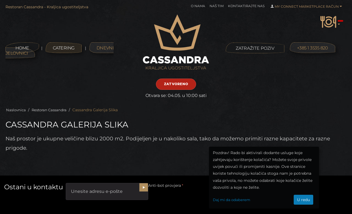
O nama (198, 6)
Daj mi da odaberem (231, 200)
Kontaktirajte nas (246, 6)
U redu (303, 199)
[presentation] (190, 200)
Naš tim (217, 6)
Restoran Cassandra (49, 110)
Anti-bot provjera (164, 185)
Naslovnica (16, 110)
